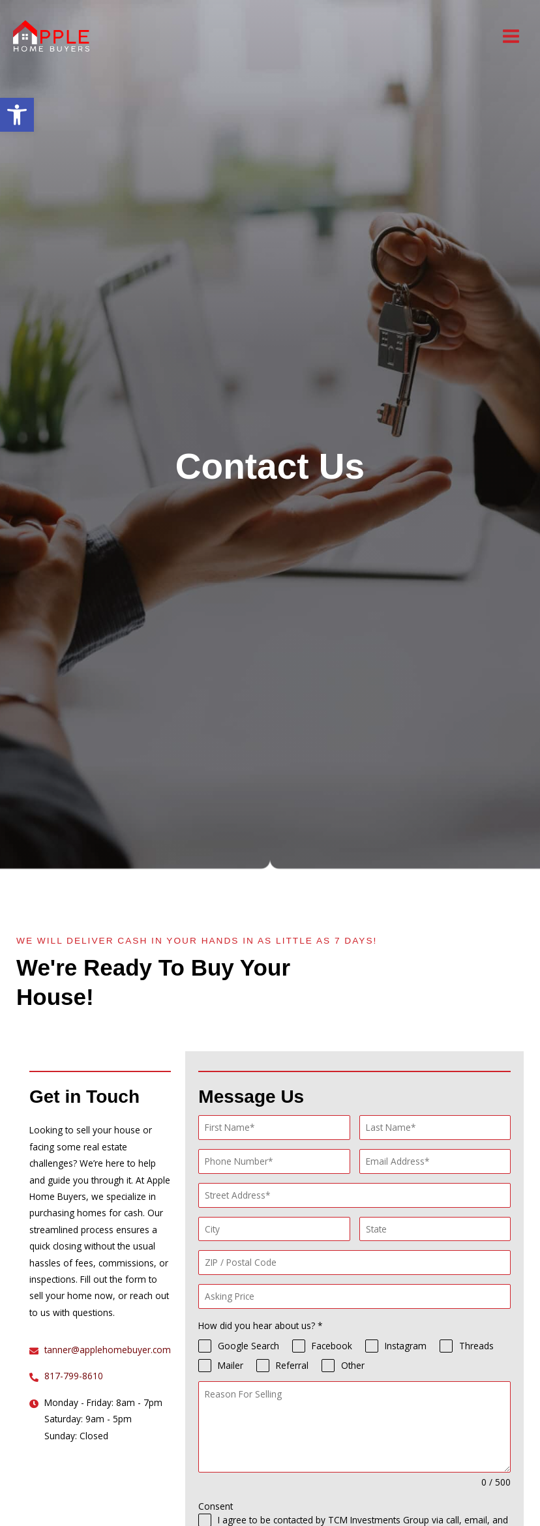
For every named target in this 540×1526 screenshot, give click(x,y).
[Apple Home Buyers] (52, 36)
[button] (17, 115)
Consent (215, 1506)
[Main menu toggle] (511, 36)
